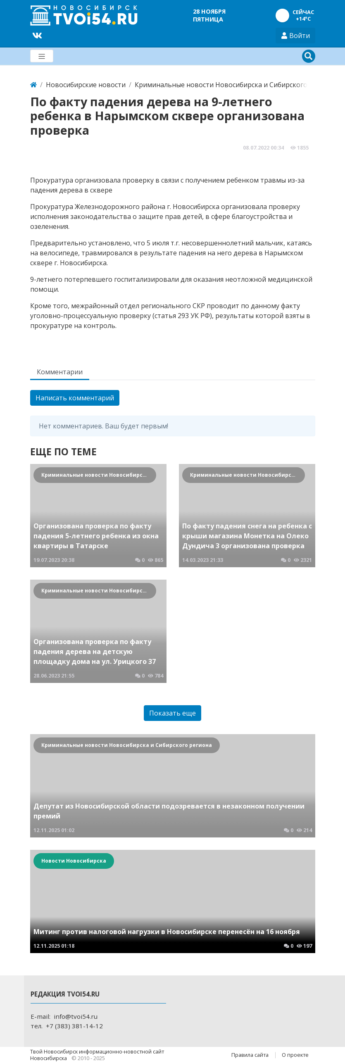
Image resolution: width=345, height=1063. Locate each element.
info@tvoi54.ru (76, 1016)
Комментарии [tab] (60, 371)
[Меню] (41, 56)
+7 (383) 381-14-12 (74, 1026)
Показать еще (172, 713)
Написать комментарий (75, 397)
